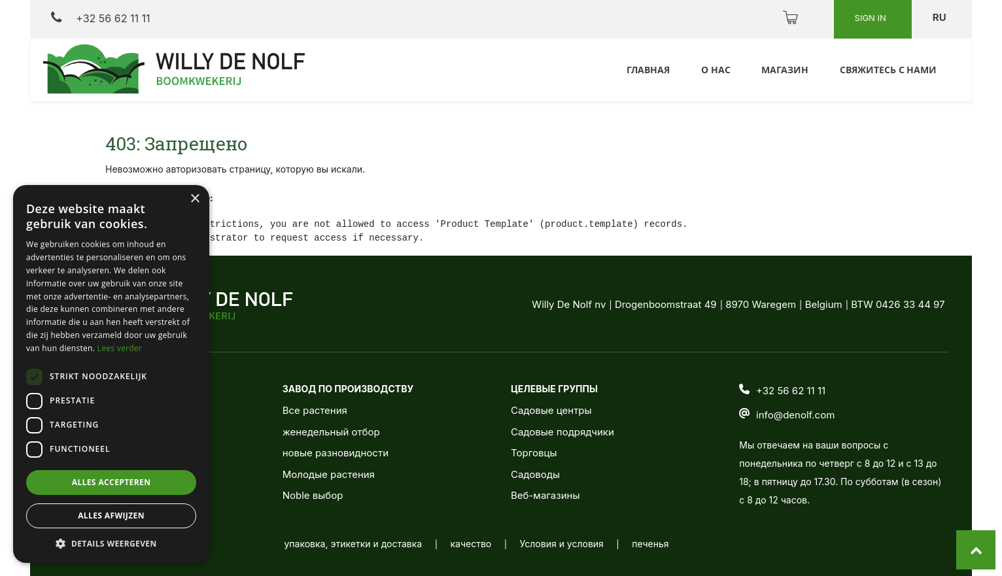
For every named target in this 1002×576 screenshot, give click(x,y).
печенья (650, 543)
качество (471, 543)
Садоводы (535, 474)
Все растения (315, 410)
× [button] (194, 199)
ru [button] (940, 17)
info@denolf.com (795, 415)
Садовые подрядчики (562, 432)
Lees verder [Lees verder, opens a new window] (120, 348)
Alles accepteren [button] (111, 482)
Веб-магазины (545, 495)
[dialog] (111, 374)
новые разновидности (336, 453)
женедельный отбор (331, 432)
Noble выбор (313, 495)
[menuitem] (646, 70)
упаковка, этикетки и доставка (353, 543)
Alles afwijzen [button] (111, 515)
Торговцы (534, 453)
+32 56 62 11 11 (100, 18)
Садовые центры (551, 410)
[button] (111, 543)
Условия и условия (562, 543)
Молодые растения (329, 474)
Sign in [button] (872, 17)
